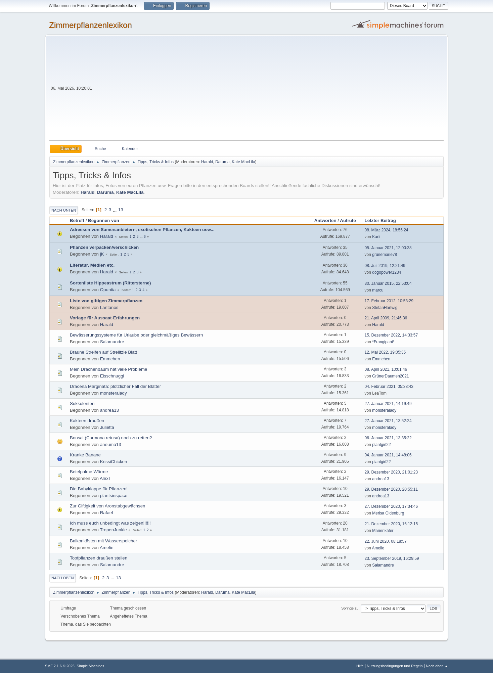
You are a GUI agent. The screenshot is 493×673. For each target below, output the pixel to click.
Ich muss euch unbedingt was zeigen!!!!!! (110, 523)
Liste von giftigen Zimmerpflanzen (106, 300)
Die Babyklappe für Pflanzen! (99, 488)
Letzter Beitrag (383, 220)
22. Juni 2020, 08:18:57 (386, 541)
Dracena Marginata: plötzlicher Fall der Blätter (115, 386)
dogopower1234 (386, 272)
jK (102, 254)
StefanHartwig (384, 307)
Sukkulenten (82, 403)
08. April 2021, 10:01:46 (386, 369)
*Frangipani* (383, 342)
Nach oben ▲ (437, 666)
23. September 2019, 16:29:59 (392, 558)
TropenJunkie (113, 529)
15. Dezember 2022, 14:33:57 (391, 335)
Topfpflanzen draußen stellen (98, 557)
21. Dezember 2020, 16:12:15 (391, 524)
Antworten (325, 220)
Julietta (107, 427)
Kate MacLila (243, 162)
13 (120, 209)
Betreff (77, 220)
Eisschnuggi (112, 375)
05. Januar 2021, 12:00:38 (388, 247)
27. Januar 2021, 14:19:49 (388, 403)
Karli (376, 236)
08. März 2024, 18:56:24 (386, 230)
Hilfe (360, 666)
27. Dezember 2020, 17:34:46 (391, 506)
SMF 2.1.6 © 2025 (60, 666)
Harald (207, 162)
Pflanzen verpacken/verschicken (104, 247)
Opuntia (108, 289)
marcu (377, 290)
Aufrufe (348, 220)
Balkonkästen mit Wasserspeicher (103, 540)
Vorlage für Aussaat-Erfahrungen (105, 317)
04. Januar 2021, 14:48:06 (388, 455)
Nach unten (63, 210)
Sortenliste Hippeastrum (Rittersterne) (110, 282)
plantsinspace (114, 495)
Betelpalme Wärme (89, 471)
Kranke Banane (85, 454)
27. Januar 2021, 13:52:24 (388, 420)
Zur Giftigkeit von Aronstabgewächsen (107, 505)
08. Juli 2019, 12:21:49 (385, 265)
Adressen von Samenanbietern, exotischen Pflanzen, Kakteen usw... (142, 229)
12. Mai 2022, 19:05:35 (385, 352)
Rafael (106, 512)
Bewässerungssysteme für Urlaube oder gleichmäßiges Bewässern (136, 335)
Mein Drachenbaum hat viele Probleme (108, 369)
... (115, 209)
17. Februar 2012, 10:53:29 (389, 301)
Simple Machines (90, 666)
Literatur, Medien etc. (92, 265)
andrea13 (109, 410)
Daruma (222, 162)
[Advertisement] (268, 90)
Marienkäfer (382, 530)
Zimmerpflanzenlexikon (90, 25)
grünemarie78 (384, 254)
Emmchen (110, 358)
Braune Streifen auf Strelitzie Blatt (103, 352)
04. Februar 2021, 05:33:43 (389, 386)
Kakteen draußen (87, 420)
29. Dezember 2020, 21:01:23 (391, 472)
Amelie (107, 547)
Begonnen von (103, 220)
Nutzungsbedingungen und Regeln (394, 666)
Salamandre (112, 341)
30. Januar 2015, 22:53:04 (388, 283)
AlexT (105, 478)
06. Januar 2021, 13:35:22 (388, 438)
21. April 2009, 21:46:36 (386, 318)
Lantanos (109, 307)
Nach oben (62, 578)
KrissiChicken (113, 461)
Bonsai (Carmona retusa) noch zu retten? (111, 437)
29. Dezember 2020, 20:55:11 (391, 489)
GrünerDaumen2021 (390, 376)
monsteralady (113, 393)
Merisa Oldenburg (388, 513)
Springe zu (350, 608)
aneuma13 (110, 444)
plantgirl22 (381, 444)
